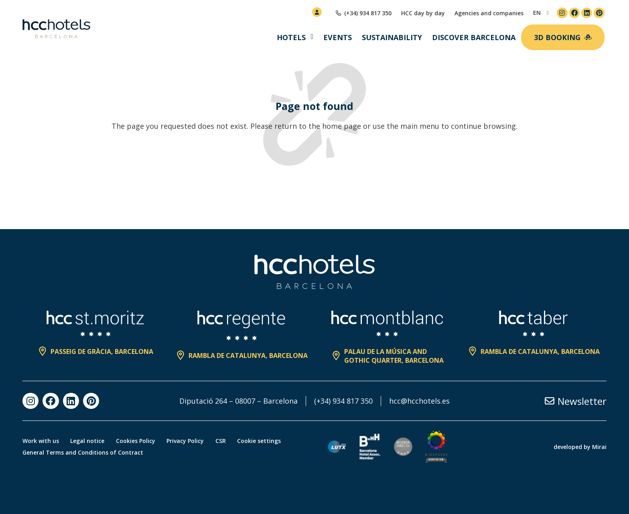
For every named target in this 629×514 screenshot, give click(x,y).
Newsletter (582, 401)
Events (337, 37)
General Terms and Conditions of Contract (82, 452)
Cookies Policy (136, 441)
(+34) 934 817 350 (343, 401)
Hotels (291, 37)
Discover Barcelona (473, 37)
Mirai (599, 447)
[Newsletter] (549, 401)
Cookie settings (262, 441)
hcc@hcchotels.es (419, 401)
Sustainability (392, 37)
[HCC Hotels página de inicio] (56, 29)
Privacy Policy (187, 441)
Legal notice (88, 441)
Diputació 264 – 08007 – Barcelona (238, 401)
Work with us (40, 441)
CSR (223, 441)
